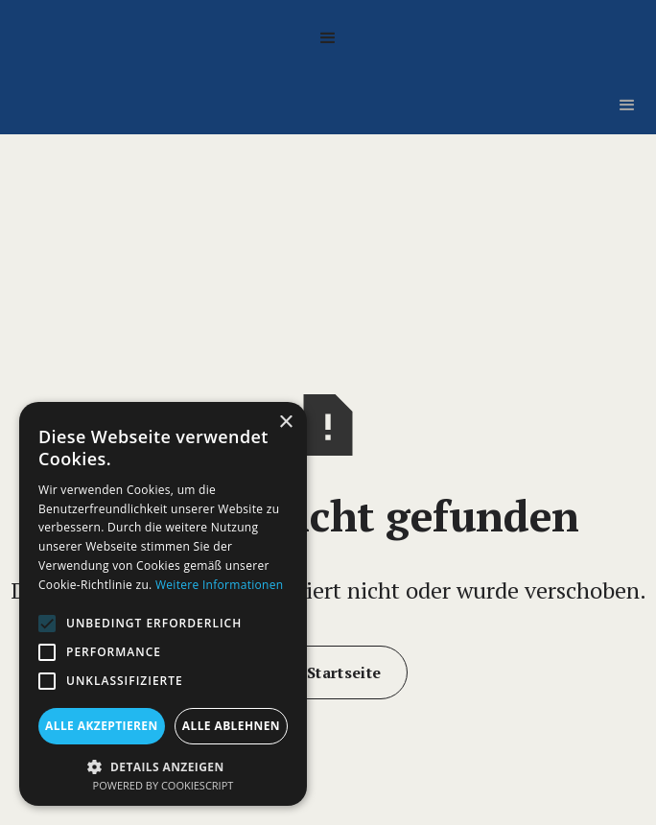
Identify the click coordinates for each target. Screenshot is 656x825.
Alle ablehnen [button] (231, 726)
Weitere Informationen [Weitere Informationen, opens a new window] (219, 585)
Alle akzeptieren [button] (101, 726)
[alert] (163, 604)
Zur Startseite (328, 672)
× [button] (285, 422)
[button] (328, 38)
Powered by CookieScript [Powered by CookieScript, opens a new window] (163, 785)
